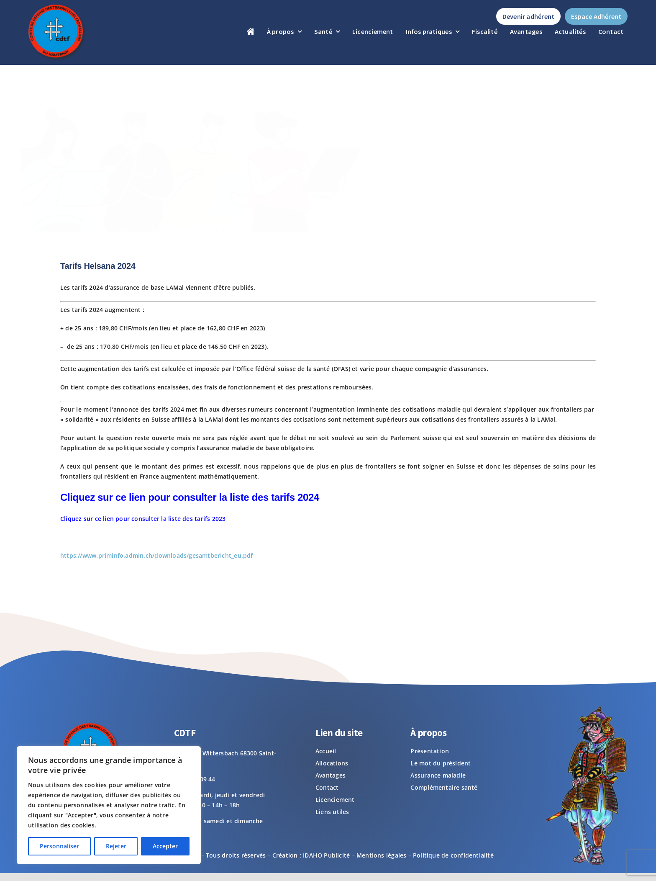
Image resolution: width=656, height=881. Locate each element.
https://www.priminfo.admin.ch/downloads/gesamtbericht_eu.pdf (156, 555)
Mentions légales (381, 855)
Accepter (165, 846)
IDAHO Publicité (326, 855)
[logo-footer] (55, 7)
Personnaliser (59, 846)
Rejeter (116, 846)
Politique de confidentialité (453, 855)
